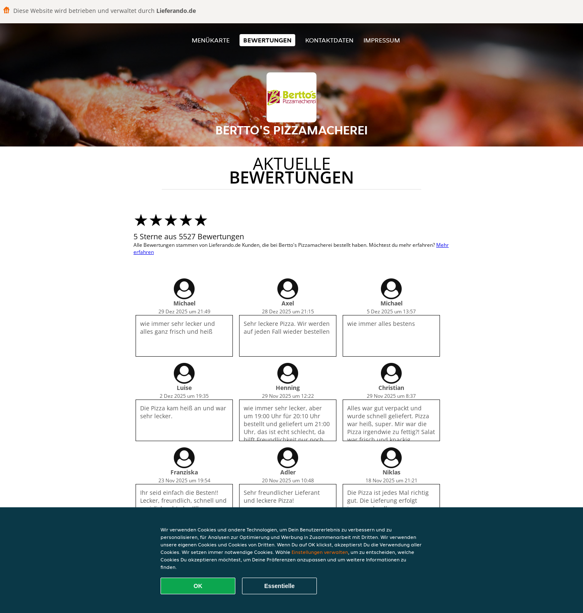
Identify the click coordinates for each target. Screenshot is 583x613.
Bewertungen (267, 40)
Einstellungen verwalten (320, 552)
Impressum (381, 40)
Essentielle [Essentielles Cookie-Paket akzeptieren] (279, 586)
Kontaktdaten (329, 40)
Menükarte (211, 40)
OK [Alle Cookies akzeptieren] (198, 586)
